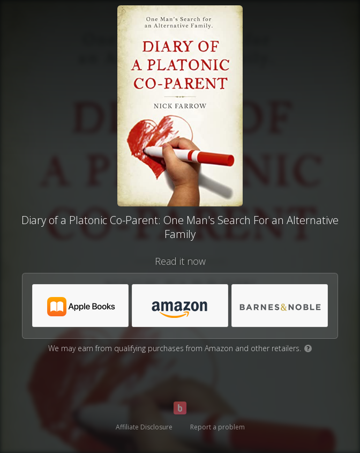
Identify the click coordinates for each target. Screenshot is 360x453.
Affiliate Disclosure (144, 427)
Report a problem (217, 427)
